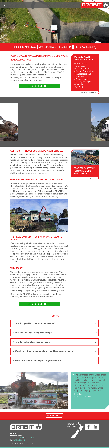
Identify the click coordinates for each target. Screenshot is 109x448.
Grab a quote (54, 415)
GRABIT (96, 5)
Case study (92, 178)
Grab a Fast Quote (88, 92)
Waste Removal (47, 47)
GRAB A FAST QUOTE (39, 86)
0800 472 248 (17, 437)
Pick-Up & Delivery (85, 47)
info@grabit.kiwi (18, 440)
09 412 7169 (29, 437)
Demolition (65, 47)
